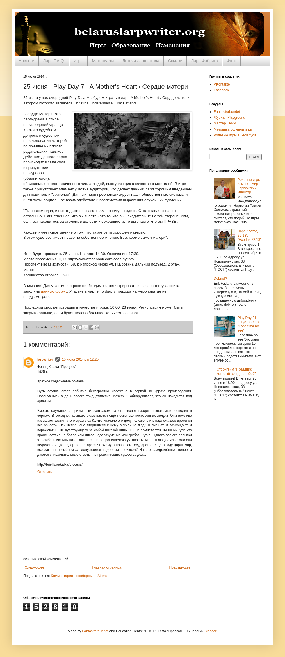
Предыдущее (179, 567)
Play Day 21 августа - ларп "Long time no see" (249, 324)
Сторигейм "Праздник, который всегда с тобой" (236, 371)
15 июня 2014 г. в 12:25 (80, 359)
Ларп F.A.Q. (54, 60)
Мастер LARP (225, 123)
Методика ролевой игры (233, 129)
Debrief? (220, 279)
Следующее (34, 567)
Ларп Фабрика (204, 60)
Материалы (103, 60)
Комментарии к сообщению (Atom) (79, 576)
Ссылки (175, 60)
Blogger (210, 631)
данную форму (54, 291)
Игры (78, 60)
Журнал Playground (229, 117)
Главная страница (107, 567)
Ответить (44, 472)
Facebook (221, 90)
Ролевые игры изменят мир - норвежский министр (249, 186)
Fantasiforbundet (227, 112)
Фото (231, 60)
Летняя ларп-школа (140, 60)
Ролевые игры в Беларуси (235, 135)
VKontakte (222, 84)
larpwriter (45, 359)
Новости (26, 60)
